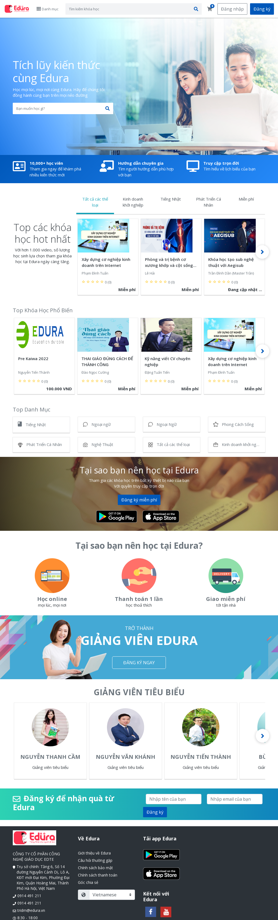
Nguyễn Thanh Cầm (50, 756)
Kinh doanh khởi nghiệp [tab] (133, 201)
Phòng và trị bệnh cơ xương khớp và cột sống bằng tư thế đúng (169, 262)
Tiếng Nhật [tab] (170, 199)
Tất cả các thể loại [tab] (95, 201)
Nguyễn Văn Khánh (125, 756)
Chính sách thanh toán (97, 875)
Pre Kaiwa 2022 (33, 358)
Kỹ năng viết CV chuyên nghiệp (167, 361)
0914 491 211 (29, 895)
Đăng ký (262, 9)
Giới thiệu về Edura (94, 853)
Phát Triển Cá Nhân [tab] (208, 201)
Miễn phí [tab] (246, 199)
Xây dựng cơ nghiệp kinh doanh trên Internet (106, 262)
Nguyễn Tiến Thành (200, 756)
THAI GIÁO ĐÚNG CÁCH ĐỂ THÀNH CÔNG (107, 361)
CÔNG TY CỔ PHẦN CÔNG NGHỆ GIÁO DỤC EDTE (36, 856)
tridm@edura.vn (31, 910)
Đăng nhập (232, 9)
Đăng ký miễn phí (139, 500)
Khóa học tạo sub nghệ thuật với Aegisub (231, 262)
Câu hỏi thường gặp (95, 860)
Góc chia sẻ (88, 882)
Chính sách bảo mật (95, 867)
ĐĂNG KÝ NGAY (139, 663)
